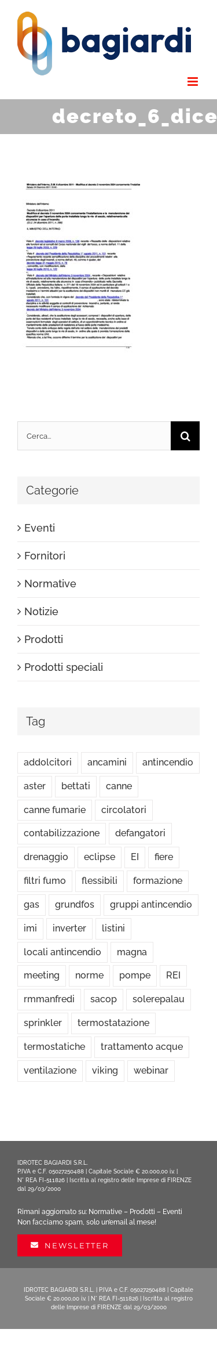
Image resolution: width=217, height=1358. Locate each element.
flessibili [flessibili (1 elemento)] (99, 880)
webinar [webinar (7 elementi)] (151, 1070)
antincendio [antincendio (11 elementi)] (167, 762)
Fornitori (44, 556)
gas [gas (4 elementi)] (31, 904)
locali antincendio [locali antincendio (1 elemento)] (62, 952)
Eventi (39, 528)
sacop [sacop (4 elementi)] (103, 999)
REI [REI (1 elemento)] (173, 975)
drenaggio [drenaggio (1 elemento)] (46, 856)
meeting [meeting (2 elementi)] (42, 975)
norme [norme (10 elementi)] (89, 975)
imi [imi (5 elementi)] (30, 928)
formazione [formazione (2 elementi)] (157, 880)
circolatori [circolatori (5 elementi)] (123, 809)
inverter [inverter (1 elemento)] (69, 928)
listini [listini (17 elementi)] (113, 928)
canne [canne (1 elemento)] (119, 786)
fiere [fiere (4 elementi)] (164, 856)
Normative (50, 583)
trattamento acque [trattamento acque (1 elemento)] (142, 1046)
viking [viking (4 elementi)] (105, 1070)
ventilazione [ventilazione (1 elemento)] (50, 1070)
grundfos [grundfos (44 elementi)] (74, 904)
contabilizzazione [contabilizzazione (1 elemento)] (62, 833)
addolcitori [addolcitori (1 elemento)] (48, 762)
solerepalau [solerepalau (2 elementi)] (159, 999)
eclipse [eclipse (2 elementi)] (99, 856)
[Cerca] (185, 435)
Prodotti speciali (63, 667)
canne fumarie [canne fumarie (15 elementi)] (55, 809)
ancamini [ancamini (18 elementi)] (107, 762)
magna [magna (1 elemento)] (132, 952)
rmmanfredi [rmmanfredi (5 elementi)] (49, 999)
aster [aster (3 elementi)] (35, 786)
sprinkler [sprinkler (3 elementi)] (43, 1022)
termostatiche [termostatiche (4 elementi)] (54, 1046)
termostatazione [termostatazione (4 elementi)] (113, 1022)
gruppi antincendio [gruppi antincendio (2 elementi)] (151, 904)
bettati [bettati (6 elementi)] (75, 786)
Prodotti (43, 639)
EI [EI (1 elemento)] (135, 856)
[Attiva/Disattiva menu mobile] (193, 81)
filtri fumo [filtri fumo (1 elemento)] (45, 880)
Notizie (41, 611)
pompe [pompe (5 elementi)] (134, 975)
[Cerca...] (94, 435)
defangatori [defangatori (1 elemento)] (140, 833)
